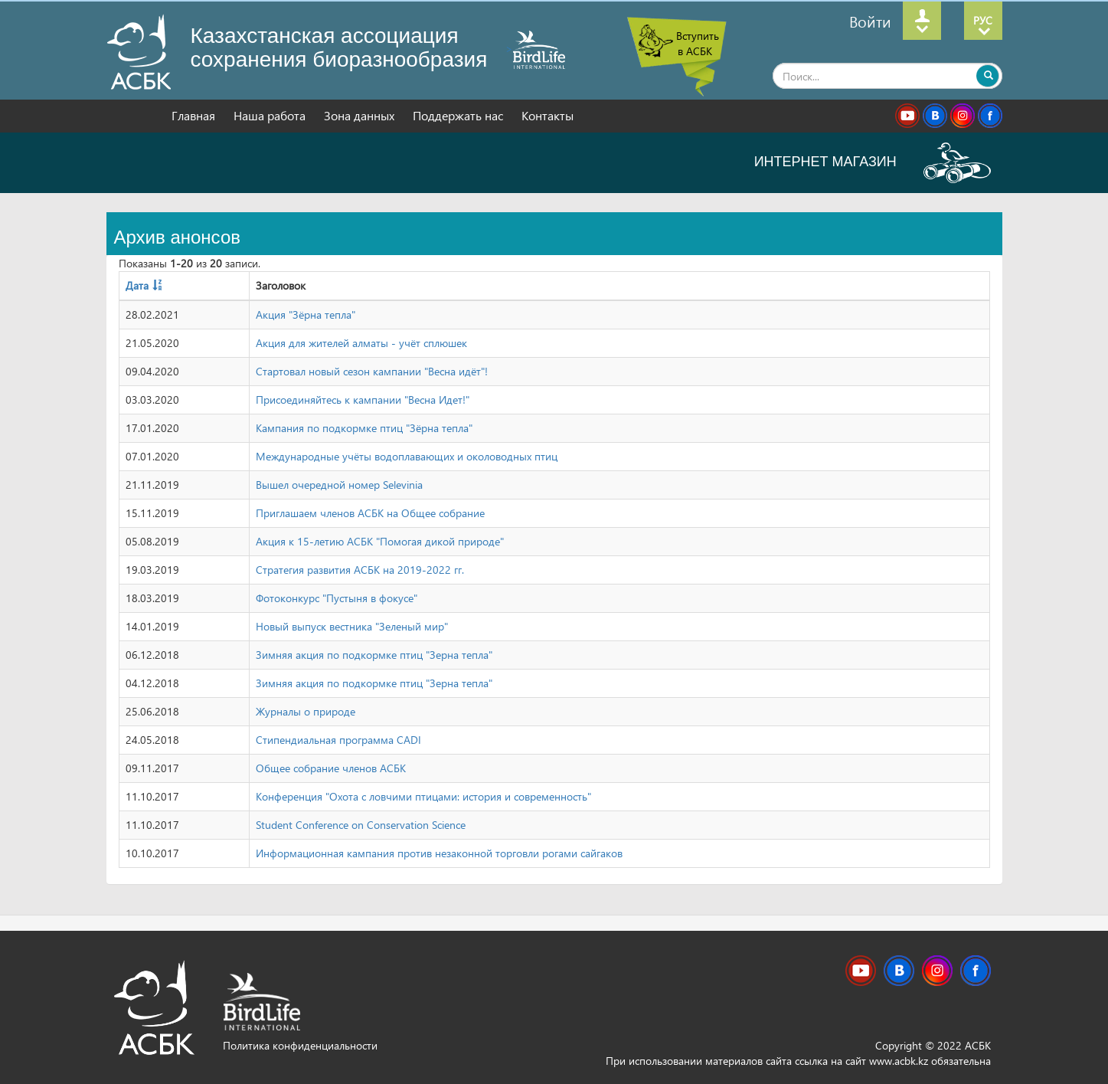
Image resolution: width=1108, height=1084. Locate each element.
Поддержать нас (459, 115)
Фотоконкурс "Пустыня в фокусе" (336, 598)
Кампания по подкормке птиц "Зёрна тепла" (364, 428)
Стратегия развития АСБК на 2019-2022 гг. (360, 569)
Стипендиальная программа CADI (338, 739)
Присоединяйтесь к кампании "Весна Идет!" (362, 399)
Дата (137, 285)
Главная (195, 115)
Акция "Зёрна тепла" (305, 314)
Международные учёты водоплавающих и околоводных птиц (406, 456)
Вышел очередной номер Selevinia (339, 484)
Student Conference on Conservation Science (361, 824)
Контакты (547, 115)
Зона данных (360, 115)
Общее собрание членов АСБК (331, 768)
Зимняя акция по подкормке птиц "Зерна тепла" (374, 654)
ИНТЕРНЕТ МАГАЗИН (872, 161)
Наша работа (271, 115)
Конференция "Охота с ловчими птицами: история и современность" (423, 796)
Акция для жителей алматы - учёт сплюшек (361, 343)
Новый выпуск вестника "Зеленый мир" (352, 626)
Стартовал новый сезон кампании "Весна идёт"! (372, 371)
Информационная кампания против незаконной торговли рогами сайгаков (439, 853)
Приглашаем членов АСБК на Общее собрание (370, 513)
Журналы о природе (305, 711)
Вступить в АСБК (697, 43)
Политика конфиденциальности (300, 1045)
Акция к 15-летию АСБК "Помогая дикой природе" (380, 541)
